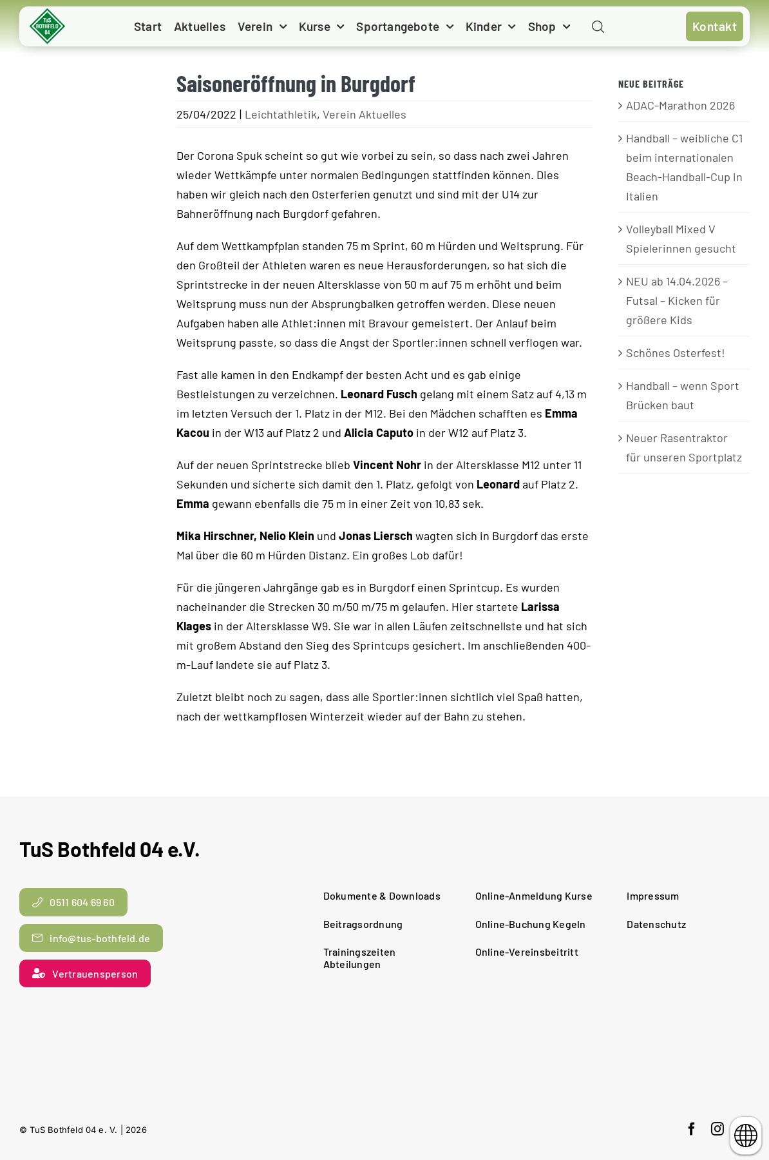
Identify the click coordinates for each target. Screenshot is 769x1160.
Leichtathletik (281, 114)
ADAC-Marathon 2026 (680, 105)
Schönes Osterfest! (675, 352)
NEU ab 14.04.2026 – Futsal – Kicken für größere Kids (677, 300)
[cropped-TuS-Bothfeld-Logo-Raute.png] (47, 13)
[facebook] (691, 1129)
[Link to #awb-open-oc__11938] (598, 27)
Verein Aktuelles (364, 114)
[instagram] (717, 1129)
